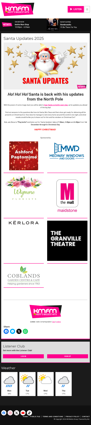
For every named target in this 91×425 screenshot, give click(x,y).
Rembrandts (65, 25)
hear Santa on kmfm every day (56, 105)
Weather (8, 368)
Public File (35, 416)
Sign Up (67, 356)
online (58, 322)
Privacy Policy (72, 416)
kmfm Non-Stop (22, 25)
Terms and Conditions (53, 416)
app (53, 322)
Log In (23, 356)
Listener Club (14, 346)
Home (25, 416)
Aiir (88, 419)
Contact (86, 416)
